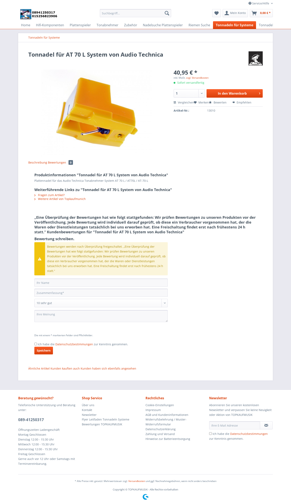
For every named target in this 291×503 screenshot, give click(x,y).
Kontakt (87, 410)
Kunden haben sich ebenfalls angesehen (108, 368)
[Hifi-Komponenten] (50, 25)
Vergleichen (184, 102)
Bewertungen (60, 162)
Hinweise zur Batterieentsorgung (168, 439)
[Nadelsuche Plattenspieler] (163, 25)
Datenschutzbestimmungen (74, 344)
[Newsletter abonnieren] (266, 425)
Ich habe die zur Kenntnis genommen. (83, 344)
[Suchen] (167, 13)
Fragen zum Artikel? (49, 195)
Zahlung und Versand (160, 434)
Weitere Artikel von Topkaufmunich (60, 199)
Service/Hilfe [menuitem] (259, 3)
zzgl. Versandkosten (197, 77)
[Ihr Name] (101, 283)
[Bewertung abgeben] (101, 303)
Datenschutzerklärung (161, 429)
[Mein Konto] (235, 13)
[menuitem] (135, 15)
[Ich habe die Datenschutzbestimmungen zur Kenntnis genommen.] (35, 344)
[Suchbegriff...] (135, 13)
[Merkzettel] (216, 13)
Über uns (88, 405)
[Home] (25, 25)
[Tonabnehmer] (107, 25)
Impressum (153, 410)
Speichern (44, 350)
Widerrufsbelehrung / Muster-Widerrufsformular (166, 421)
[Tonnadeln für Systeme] (234, 25)
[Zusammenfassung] (101, 293)
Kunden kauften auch (65, 368)
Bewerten (218, 102)
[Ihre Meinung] (101, 316)
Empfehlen (241, 102)
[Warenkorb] (261, 13)
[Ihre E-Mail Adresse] (234, 425)
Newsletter (89, 415)
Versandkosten (136, 481)
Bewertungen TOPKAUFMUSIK (102, 424)
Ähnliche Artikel (39, 368)
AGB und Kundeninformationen (167, 415)
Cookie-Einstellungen (160, 405)
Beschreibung (37, 162)
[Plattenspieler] (80, 25)
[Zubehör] (130, 25)
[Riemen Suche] (199, 25)
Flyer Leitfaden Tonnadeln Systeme (105, 419)
